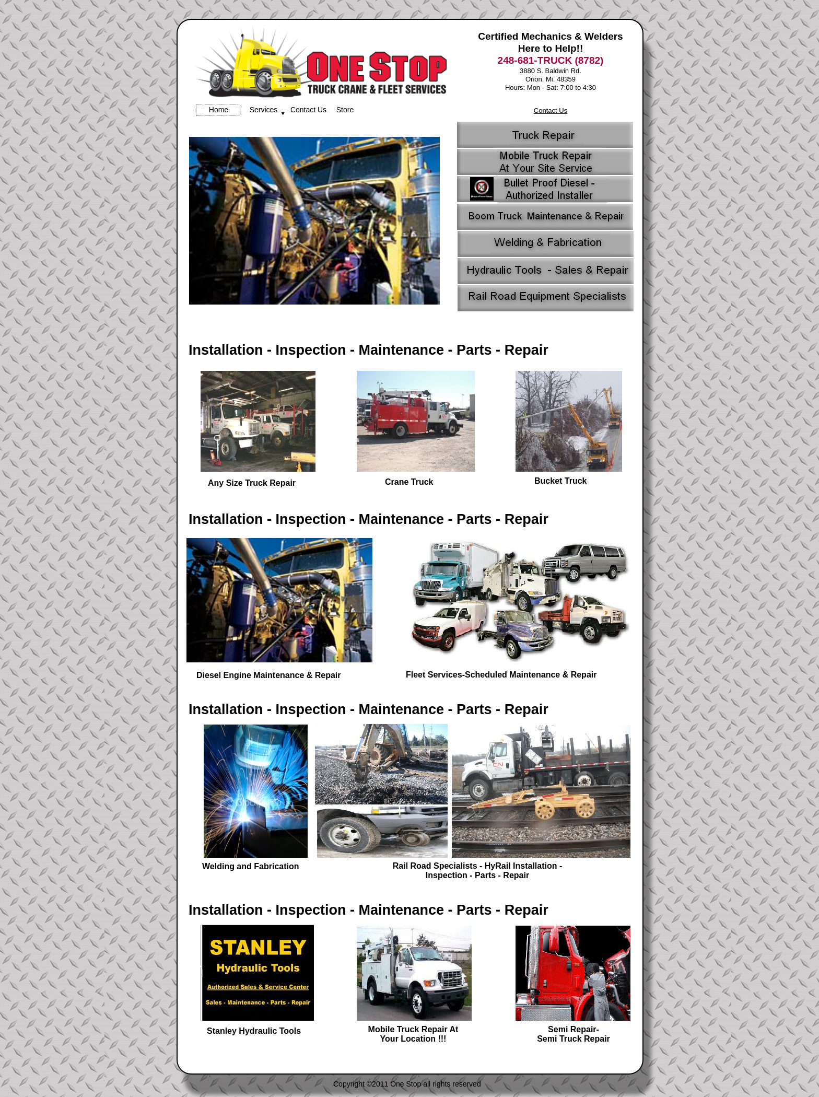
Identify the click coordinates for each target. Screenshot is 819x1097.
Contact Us (550, 110)
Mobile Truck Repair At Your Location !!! (413, 1034)
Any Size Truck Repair (252, 483)
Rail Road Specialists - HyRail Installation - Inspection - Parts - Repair (478, 870)
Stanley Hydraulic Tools (254, 1030)
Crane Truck (409, 481)
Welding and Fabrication (250, 866)
